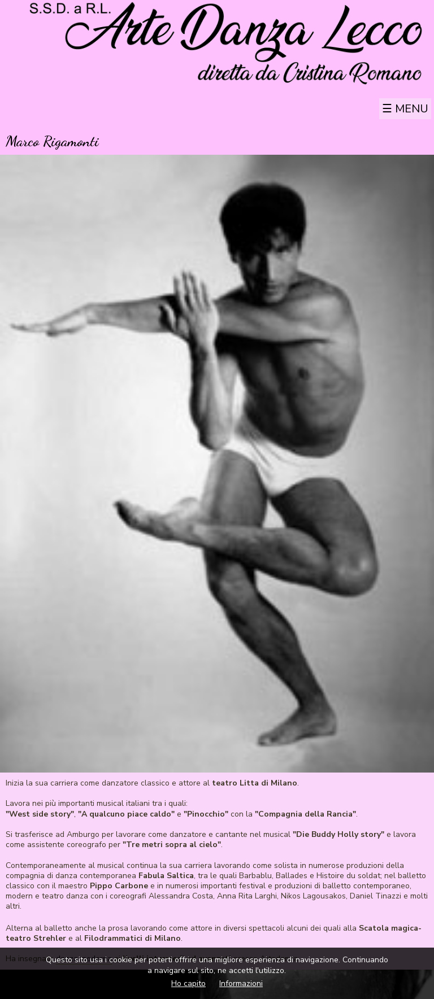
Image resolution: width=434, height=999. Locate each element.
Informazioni (241, 983)
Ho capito (188, 983)
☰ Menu (405, 108)
